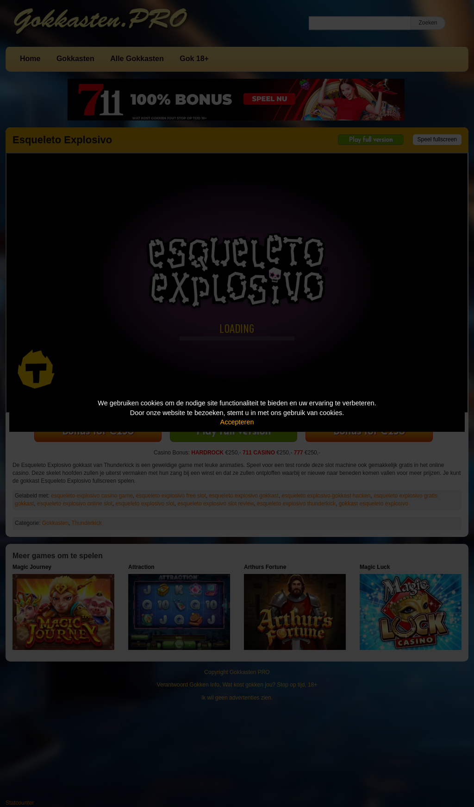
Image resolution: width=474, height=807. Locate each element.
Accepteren (237, 422)
